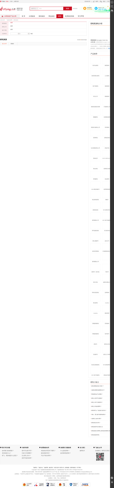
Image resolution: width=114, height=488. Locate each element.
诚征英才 (51, 467)
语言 (108, 1)
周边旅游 (52, 15)
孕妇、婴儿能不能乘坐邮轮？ (98, 414)
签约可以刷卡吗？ (27, 450)
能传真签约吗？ (45, 453)
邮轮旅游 (16, 20)
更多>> (110, 48)
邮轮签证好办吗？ (95, 422)
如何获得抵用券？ (65, 453)
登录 (11, 1)
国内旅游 (43, 15)
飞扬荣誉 (46, 467)
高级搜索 (75, 8)
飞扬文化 (40, 467)
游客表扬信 (73, 467)
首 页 (23, 16)
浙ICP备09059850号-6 (82, 474)
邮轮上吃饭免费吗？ (96, 406)
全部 (11, 22)
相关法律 (56, 467)
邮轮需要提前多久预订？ (97, 386)
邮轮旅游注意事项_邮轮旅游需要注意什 (101, 430)
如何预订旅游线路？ (8, 450)
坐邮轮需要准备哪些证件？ (98, 390)
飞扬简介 (35, 467)
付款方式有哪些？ (27, 453)
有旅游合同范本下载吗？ (48, 450)
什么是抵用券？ (65, 450)
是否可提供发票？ (27, 458)
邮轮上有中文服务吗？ (97, 402)
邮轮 (60, 15)
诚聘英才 (82, 450)
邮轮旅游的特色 (95, 435)
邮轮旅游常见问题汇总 (97, 426)
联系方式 (61, 467)
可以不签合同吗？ (46, 455)
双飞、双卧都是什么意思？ (10, 455)
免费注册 (16, 1)
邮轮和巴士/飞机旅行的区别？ (98, 410)
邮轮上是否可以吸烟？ (97, 398)
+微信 (102, 1)
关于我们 (79, 467)
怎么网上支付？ (26, 455)
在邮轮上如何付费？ (96, 418)
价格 (12, 43)
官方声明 (82, 15)
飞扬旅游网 (9, 20)
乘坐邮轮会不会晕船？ (97, 394)
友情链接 (67, 467)
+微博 (95, 1)
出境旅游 (33, 15)
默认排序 (4, 43)
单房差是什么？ (6, 453)
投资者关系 (87, 1)
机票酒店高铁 (70, 15)
